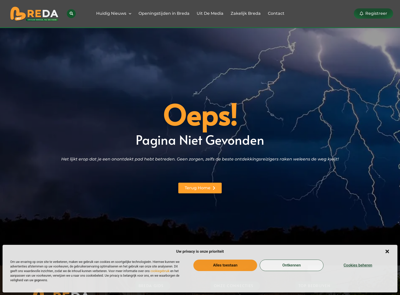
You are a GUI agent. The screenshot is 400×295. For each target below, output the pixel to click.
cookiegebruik (160, 271)
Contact (276, 13)
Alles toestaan (225, 265)
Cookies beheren (358, 265)
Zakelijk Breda (246, 13)
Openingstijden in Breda (164, 13)
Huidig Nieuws (113, 14)
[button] (387, 251)
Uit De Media (210, 13)
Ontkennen (291, 265)
